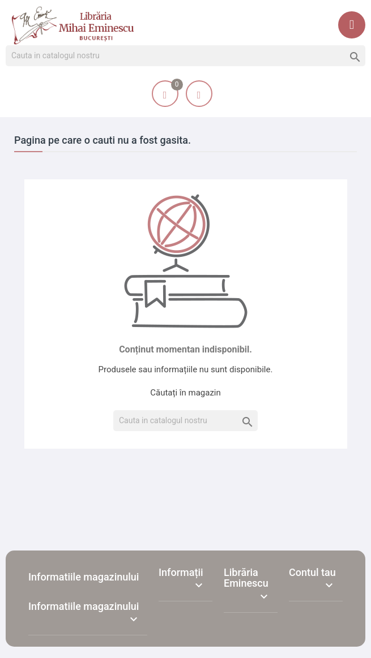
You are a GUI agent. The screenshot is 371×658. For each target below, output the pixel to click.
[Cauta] (185, 56)
